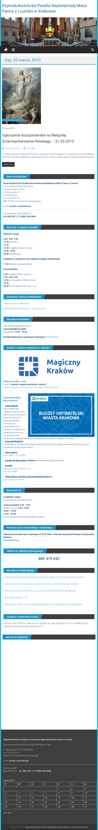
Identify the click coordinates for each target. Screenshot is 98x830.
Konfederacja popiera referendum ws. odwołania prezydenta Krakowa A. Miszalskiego (40, 591)
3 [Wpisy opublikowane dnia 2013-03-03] (85, 789)
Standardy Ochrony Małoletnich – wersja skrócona (25, 308)
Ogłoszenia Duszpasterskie (13, 120)
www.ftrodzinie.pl (11, 540)
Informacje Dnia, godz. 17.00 (16, 597)
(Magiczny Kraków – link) (15, 381)
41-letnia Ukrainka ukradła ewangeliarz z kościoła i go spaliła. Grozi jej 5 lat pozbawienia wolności (44, 577)
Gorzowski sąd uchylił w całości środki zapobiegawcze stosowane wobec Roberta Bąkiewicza (43, 604)
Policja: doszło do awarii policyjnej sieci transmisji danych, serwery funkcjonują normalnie (41, 584)
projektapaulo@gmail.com (19, 468)
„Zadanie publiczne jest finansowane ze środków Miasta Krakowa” (31, 387)
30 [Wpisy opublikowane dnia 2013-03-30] (72, 807)
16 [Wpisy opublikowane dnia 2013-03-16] (72, 798)
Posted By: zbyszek (12, 148)
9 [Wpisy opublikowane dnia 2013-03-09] (72, 793)
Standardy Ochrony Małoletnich (17, 303)
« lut (5, 813)
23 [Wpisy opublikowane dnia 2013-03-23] (72, 802)
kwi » (10, 813)
